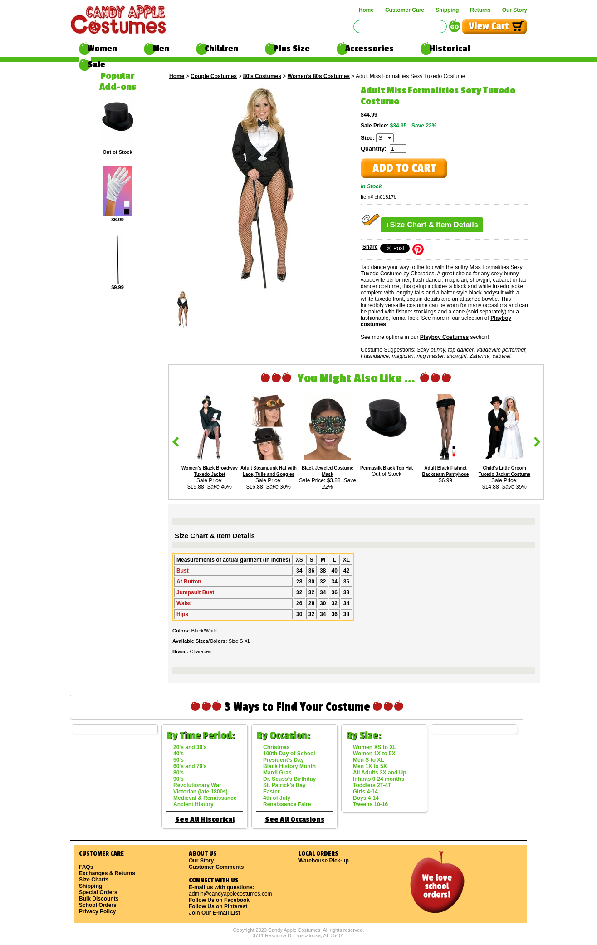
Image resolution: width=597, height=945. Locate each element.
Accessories (369, 49)
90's (178, 779)
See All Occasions (294, 819)
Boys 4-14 (366, 798)
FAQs (86, 867)
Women (102, 49)
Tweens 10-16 (370, 804)
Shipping (447, 10)
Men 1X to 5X (370, 766)
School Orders (98, 905)
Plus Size (292, 49)
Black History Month (289, 766)
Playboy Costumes (444, 337)
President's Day (283, 760)
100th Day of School (289, 753)
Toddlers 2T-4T (372, 785)
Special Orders (98, 892)
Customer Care (404, 10)
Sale (96, 64)
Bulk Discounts (98, 899)
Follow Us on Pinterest (218, 906)
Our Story (514, 10)
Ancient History (193, 804)
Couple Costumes (214, 76)
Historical (449, 49)
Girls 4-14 (365, 791)
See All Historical (205, 819)
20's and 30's (190, 747)
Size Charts (93, 879)
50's (178, 760)
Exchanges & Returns (107, 873)
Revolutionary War (197, 785)
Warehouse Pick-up (323, 860)
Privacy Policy (97, 911)
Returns (480, 10)
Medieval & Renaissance (204, 798)
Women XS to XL (374, 747)
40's (178, 753)
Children (221, 49)
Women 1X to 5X (374, 753)
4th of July (276, 798)
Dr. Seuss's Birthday (289, 779)
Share (369, 247)
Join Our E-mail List (214, 913)
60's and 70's (190, 766)
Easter (271, 791)
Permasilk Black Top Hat (386, 467)
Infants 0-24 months (378, 779)
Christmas (276, 747)
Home (366, 10)
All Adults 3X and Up (379, 772)
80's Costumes (262, 76)
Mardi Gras (277, 772)
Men (160, 49)
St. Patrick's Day (284, 785)
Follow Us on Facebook (219, 900)
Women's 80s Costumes (319, 76)
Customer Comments (216, 867)
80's (178, 772)
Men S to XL (368, 760)
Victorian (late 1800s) (200, 791)
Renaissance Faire (287, 804)
